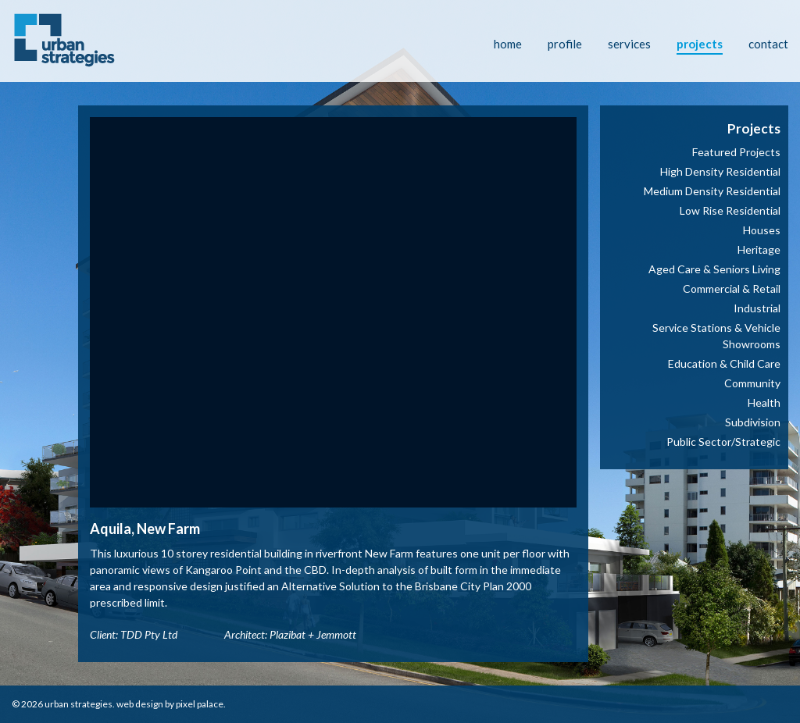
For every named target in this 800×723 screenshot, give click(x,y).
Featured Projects (736, 151)
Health (764, 402)
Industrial (757, 308)
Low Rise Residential (730, 210)
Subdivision (752, 422)
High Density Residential (720, 171)
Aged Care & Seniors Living (714, 269)
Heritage (759, 249)
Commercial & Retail (731, 288)
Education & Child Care (724, 363)
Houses (761, 230)
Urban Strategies (78, 704)
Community (752, 383)
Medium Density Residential (712, 191)
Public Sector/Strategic (723, 441)
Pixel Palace (199, 704)
